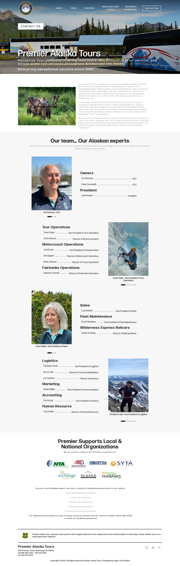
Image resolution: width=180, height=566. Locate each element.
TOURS (74, 8)
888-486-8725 (124, 516)
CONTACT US (31, 26)
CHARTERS (90, 8)
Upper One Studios (122, 561)
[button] (49, 216)
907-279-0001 (40, 553)
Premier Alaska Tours (93, 146)
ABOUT (60, 8)
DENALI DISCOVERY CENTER (110, 8)
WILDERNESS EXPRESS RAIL (131, 8)
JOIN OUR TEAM (152, 8)
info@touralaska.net (86, 518)
